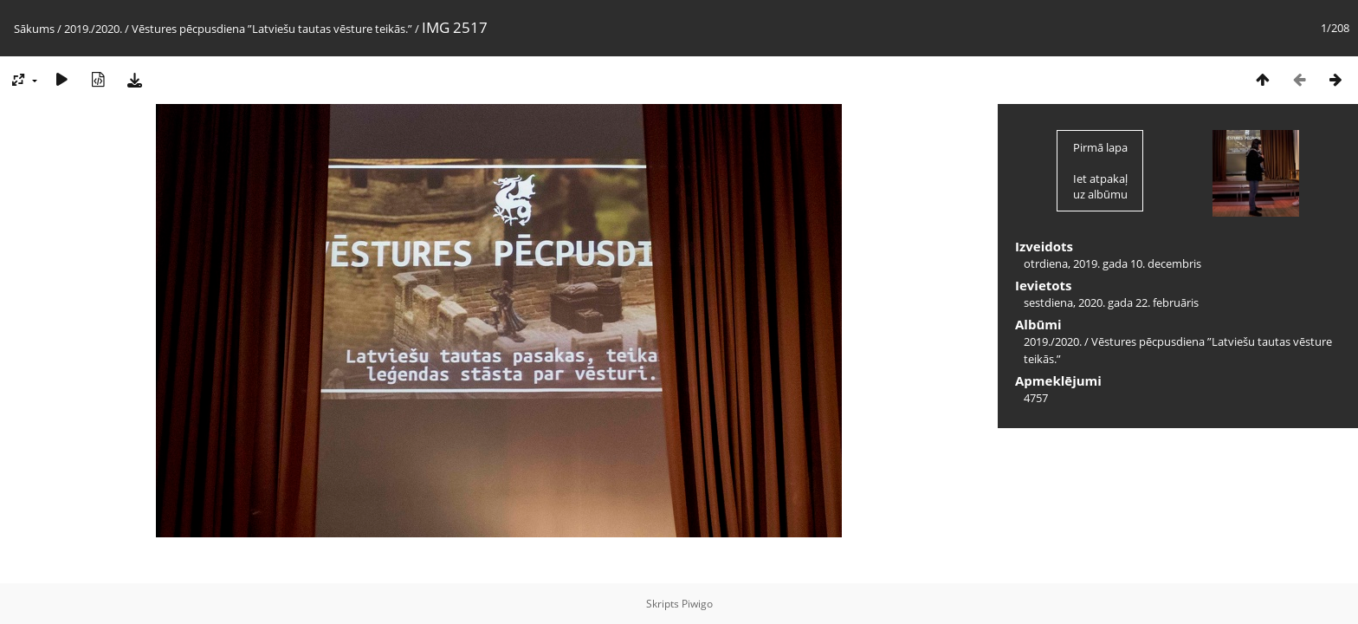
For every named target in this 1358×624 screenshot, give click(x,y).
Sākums (34, 28)
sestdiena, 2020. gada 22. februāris (1111, 302)
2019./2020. (93, 28)
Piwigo (697, 603)
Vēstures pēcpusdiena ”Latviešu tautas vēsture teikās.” (272, 28)
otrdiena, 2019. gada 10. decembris (1112, 263)
